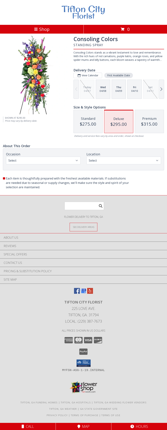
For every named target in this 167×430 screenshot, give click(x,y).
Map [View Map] (83, 426)
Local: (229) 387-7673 (83, 321)
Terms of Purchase (84, 415)
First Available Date (118, 75)
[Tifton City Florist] (83, 19)
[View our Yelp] (90, 293)
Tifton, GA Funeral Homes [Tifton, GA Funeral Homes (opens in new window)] (39, 402)
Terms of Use (110, 415)
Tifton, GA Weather (63, 408)
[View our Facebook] (77, 293)
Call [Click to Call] (28, 426)
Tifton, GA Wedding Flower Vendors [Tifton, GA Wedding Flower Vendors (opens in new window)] (120, 402)
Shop (41, 29)
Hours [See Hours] (139, 426)
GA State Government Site (99, 408)
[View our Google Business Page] (83, 293)
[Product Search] (84, 206)
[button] (84, 363)
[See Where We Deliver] (83, 227)
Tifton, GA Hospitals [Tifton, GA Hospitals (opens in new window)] (76, 402)
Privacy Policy (57, 415)
